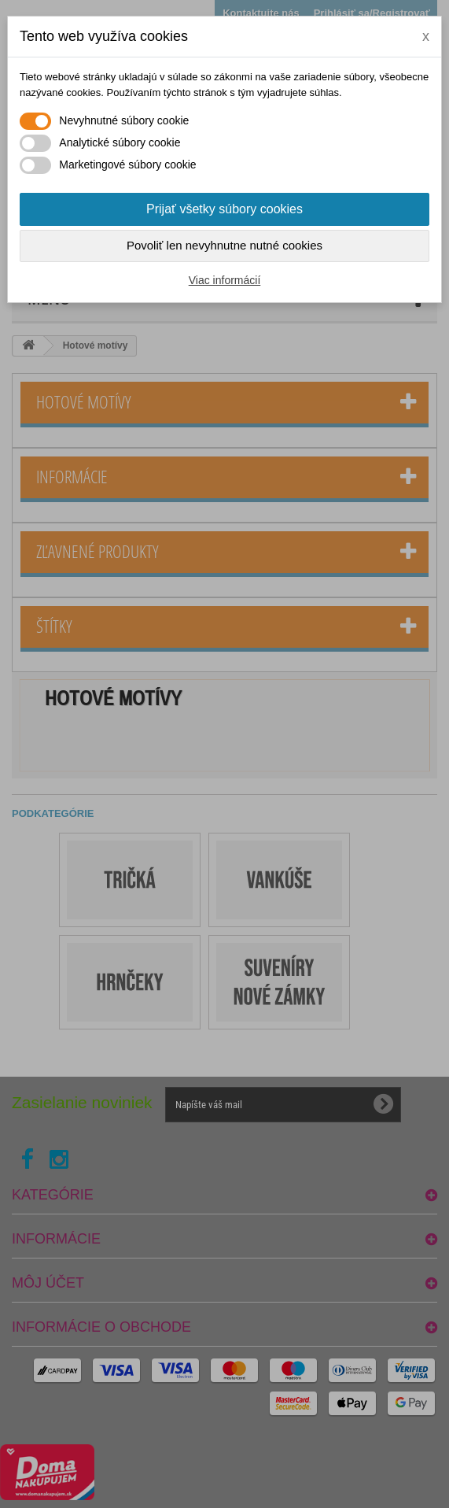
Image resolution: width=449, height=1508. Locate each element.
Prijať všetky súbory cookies (224, 209)
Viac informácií (225, 280)
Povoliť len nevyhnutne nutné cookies (224, 245)
